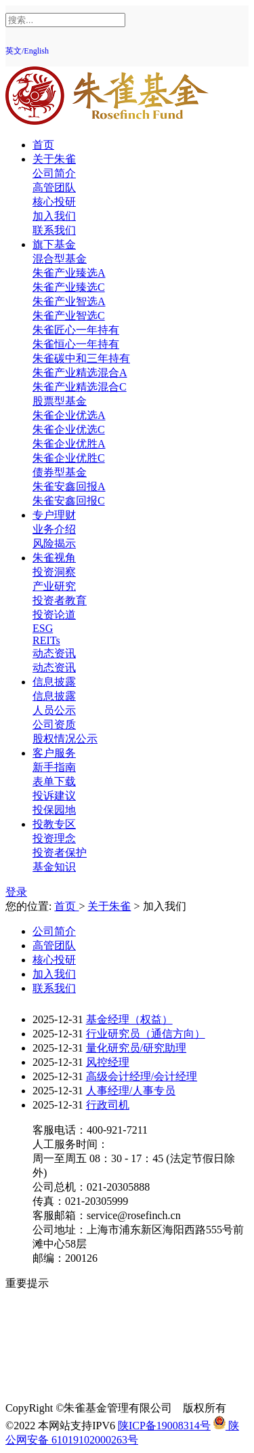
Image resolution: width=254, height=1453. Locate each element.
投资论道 (54, 614)
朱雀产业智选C (69, 315)
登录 (16, 892)
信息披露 (54, 682)
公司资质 (54, 724)
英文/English (27, 51)
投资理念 (54, 838)
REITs (46, 640)
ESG (43, 628)
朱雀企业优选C (69, 429)
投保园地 (54, 810)
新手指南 (54, 767)
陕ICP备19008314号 (164, 1425)
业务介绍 (54, 529)
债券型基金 (60, 472)
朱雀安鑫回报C (69, 500)
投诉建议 (54, 795)
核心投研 (54, 201)
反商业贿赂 (60, 1354)
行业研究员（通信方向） (145, 1033)
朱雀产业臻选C (69, 287)
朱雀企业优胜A (69, 444)
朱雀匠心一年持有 (76, 330)
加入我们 (54, 216)
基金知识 (54, 867)
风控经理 (107, 1062)
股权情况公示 (65, 738)
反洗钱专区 (60, 1326)
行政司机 (107, 1105)
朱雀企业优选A (69, 415)
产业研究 (54, 586)
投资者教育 (60, 600)
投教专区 (54, 824)
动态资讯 (54, 653)
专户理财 (54, 515)
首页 (43, 145)
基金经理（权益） (129, 1019)
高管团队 (54, 187)
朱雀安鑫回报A (69, 486)
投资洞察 (54, 572)
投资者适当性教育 (76, 1340)
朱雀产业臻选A (69, 273)
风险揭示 (54, 543)
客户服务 (54, 753)
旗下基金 (54, 244)
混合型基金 (60, 258)
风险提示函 (60, 1297)
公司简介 (54, 173)
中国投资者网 (65, 1368)
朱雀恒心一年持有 (76, 344)
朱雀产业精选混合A (80, 372)
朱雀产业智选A (69, 301)
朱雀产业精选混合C (80, 387)
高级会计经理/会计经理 (141, 1076)
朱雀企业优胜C (69, 458)
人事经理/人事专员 (130, 1090)
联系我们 (54, 230)
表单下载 (54, 781)
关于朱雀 (54, 159)
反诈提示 (54, 1383)
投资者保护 (60, 852)
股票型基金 (60, 401)
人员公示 (54, 710)
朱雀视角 (54, 557)
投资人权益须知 (70, 1311)
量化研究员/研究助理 (136, 1048)
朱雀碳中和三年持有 (81, 358)
